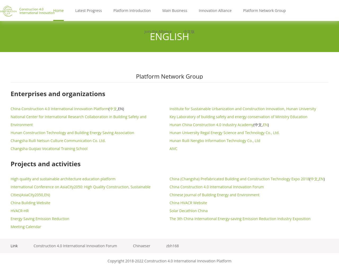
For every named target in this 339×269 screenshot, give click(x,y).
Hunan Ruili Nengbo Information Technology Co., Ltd (215, 140)
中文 (113, 108)
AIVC (173, 148)
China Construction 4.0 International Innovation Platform (60, 108)
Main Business (174, 10)
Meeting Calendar (26, 226)
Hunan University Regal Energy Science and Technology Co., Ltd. (224, 132)
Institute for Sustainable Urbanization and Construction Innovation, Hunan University (243, 108)
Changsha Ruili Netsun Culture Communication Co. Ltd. (58, 140)
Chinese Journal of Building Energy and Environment (215, 194)
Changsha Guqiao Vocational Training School (49, 148)
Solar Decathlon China (189, 210)
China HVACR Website (188, 202)
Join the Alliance (158, 31)
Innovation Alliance (215, 10)
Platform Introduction (132, 10)
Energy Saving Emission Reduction (40, 218)
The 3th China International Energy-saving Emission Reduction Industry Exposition (240, 218)
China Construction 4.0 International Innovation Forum (217, 186)
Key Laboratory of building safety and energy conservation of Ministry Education (238, 116)
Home (58, 10)
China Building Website (30, 202)
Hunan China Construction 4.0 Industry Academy (211, 124)
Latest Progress (88, 10)
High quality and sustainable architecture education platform (63, 178)
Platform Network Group (264, 10)
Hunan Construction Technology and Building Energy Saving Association (72, 132)
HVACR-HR (20, 210)
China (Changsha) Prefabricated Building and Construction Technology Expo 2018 (239, 178)
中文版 (189, 31)
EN (265, 124)
